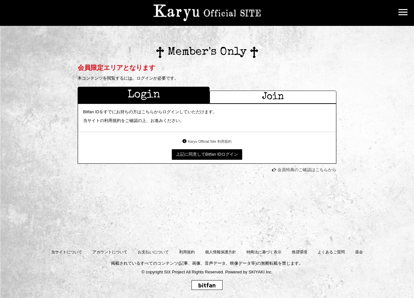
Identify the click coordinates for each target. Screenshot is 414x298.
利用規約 (187, 252)
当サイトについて (66, 252)
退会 (359, 252)
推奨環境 (299, 252)
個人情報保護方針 (220, 252)
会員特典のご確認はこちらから (307, 169)
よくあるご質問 (331, 252)
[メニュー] (403, 13)
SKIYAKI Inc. (260, 272)
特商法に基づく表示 (263, 252)
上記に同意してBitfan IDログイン (207, 154)
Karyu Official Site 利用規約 (210, 141)
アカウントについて (110, 252)
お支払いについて (153, 252)
